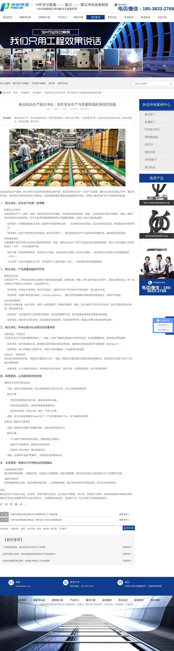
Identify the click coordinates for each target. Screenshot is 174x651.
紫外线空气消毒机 (21, 83)
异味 (39, 528)
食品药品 (150, 167)
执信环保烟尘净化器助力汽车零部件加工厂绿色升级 (34, 514)
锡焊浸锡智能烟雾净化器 (156, 236)
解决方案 (79, 17)
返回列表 (129, 527)
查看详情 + (124, 514)
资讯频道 (25, 92)
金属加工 (150, 121)
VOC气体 (31, 528)
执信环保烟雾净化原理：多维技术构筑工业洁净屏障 (26, 561)
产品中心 (62, 17)
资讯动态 (112, 17)
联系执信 (145, 17)
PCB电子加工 (153, 129)
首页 (15, 92)
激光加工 (15, 528)
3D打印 (149, 144)
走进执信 (129, 17)
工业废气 (63, 528)
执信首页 (21, 600)
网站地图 (155, 600)
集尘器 (52, 83)
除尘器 (54, 528)
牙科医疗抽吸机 (39, 83)
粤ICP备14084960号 (94, 604)
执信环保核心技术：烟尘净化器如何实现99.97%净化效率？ (29, 554)
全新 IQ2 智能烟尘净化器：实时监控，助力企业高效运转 (36, 520)
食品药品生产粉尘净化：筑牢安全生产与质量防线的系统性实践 (73, 92)
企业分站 (162, 17)
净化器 (46, 528)
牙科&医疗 (151, 159)
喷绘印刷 (150, 152)
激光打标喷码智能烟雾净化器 (156, 203)
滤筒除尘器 (44, 17)
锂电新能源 (151, 137)
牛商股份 (119, 604)
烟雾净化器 (25, 17)
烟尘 (23, 528)
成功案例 (95, 17)
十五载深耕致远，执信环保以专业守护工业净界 (24, 547)
